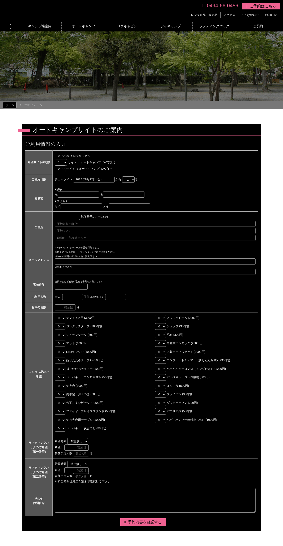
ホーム (9, 105)
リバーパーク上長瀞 (67, 10)
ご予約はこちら (263, 6)
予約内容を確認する (145, 522)
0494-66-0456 (222, 5)
